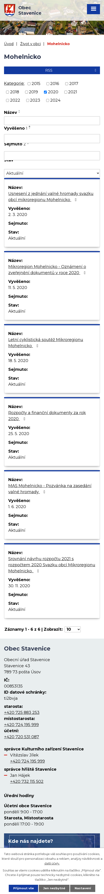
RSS (71, 70)
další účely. (52, 863)
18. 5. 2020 (18, 360)
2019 (33, 91)
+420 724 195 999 (21, 724)
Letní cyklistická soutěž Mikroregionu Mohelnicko (45, 342)
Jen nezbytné (54, 888)
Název (10, 112)
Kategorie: (14, 83)
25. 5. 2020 (18, 433)
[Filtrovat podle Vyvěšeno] (52, 138)
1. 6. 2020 (17, 506)
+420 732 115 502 (26, 781)
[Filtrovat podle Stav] (52, 173)
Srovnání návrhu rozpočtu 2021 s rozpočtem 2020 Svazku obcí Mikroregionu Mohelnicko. (51, 564)
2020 (53, 91)
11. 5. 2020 (17, 287)
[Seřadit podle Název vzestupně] (19, 110)
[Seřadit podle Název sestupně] (19, 112)
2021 (72, 91)
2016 (54, 83)
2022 (15, 100)
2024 (55, 100)
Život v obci (30, 43)
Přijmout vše (23, 888)
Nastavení (83, 888)
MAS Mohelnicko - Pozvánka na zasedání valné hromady (49, 488)
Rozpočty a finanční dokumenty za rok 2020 (47, 415)
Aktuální (16, 238)
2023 (35, 100)
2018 (14, 91)
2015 (36, 83)
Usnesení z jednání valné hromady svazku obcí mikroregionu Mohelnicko (50, 196)
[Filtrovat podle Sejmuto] (52, 155)
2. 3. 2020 (17, 214)
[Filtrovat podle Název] (52, 120)
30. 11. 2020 (19, 585)
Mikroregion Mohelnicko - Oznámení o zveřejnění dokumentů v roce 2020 (47, 269)
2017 (73, 83)
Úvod (9, 43)
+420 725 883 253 (21, 712)
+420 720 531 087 (21, 736)
